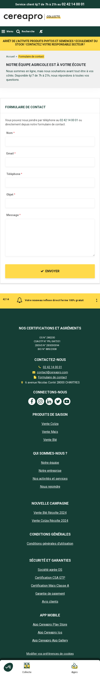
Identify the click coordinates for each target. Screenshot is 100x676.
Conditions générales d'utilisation (50, 543)
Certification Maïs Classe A (50, 586)
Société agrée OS (50, 570)
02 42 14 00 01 (73, 4)
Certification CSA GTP (50, 578)
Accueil (10, 56)
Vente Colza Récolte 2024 (50, 521)
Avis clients (50, 601)
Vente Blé (50, 440)
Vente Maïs (50, 432)
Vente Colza (50, 424)
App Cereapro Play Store (50, 624)
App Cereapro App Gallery (50, 640)
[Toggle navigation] (7, 31)
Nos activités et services (50, 478)
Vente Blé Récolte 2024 (50, 513)
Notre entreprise (50, 471)
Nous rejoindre (50, 486)
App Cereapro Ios (50, 632)
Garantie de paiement (50, 593)
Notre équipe (50, 463)
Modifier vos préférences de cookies (50, 653)
